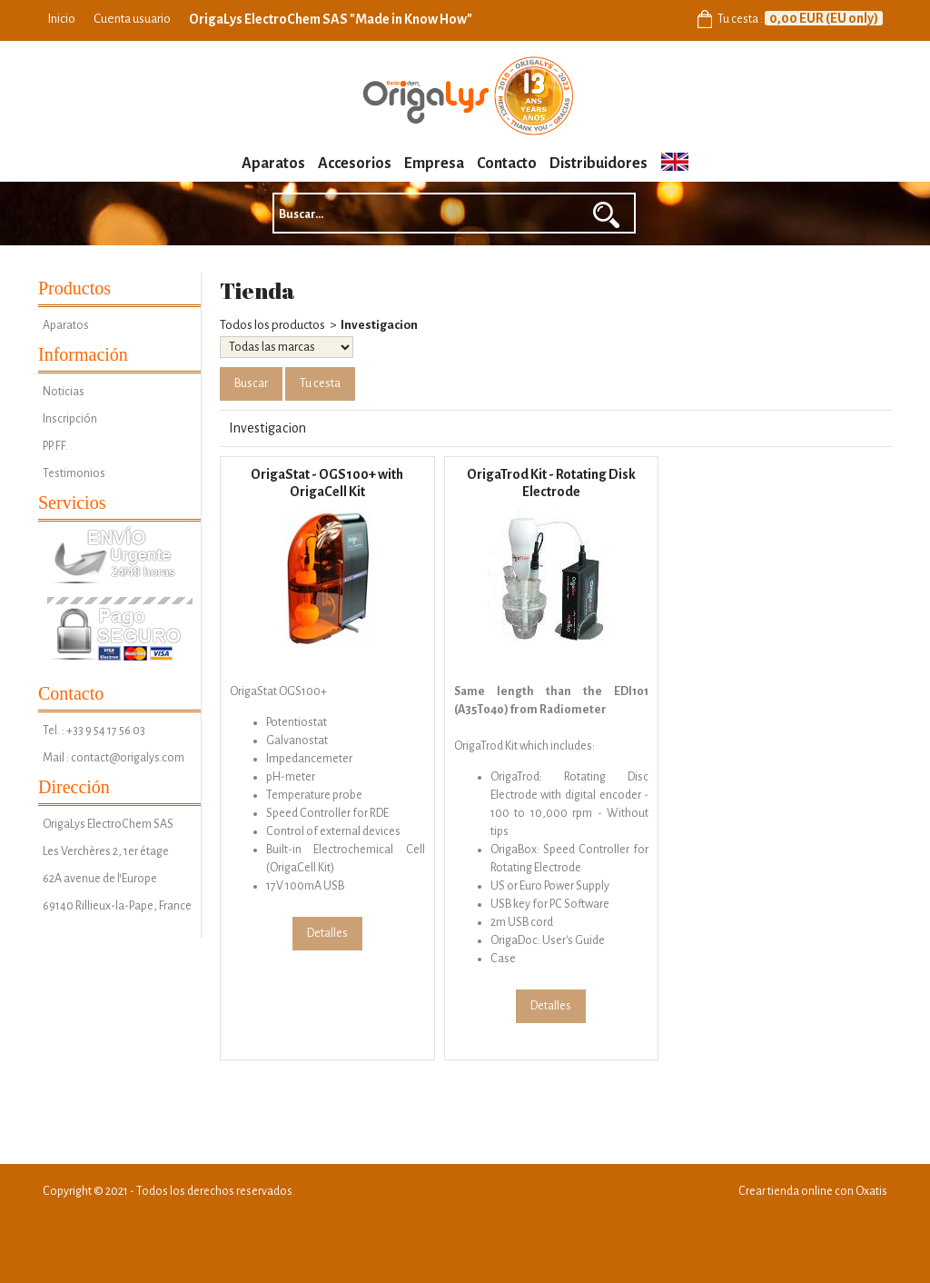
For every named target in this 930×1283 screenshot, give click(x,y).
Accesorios (354, 163)
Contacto (507, 163)
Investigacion (379, 325)
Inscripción (70, 419)
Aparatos (273, 163)
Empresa (434, 163)
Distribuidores (598, 163)
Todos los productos (272, 325)
